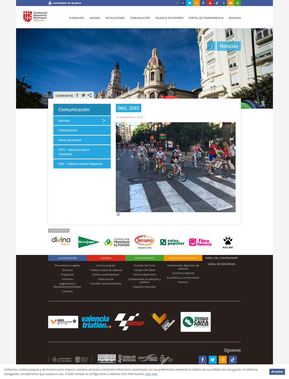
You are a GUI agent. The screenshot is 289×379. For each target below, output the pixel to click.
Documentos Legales (67, 265)
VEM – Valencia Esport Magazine (80, 164)
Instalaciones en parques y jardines (144, 280)
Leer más (154, 374)
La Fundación (67, 258)
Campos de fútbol (144, 270)
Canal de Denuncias (221, 264)
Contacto (67, 291)
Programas (67, 274)
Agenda (94, 18)
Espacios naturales (144, 286)
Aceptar (277, 371)
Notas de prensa (69, 140)
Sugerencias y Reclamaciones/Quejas (67, 285)
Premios (183, 282)
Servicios (67, 270)
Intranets (67, 279)
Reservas (235, 18)
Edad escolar (106, 279)
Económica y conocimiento (183, 277)
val (177, 3)
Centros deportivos (144, 274)
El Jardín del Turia (144, 265)
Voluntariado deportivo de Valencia (183, 267)
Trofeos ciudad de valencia (106, 270)
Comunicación (140, 18)
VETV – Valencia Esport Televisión (74, 152)
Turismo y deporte (183, 273)
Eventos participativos (106, 274)
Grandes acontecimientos (106, 283)
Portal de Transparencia (206, 18)
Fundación (76, 18)
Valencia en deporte (169, 18)
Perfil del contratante (221, 258)
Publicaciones (67, 130)
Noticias (64, 120)
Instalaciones (115, 18)
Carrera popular (106, 265)
